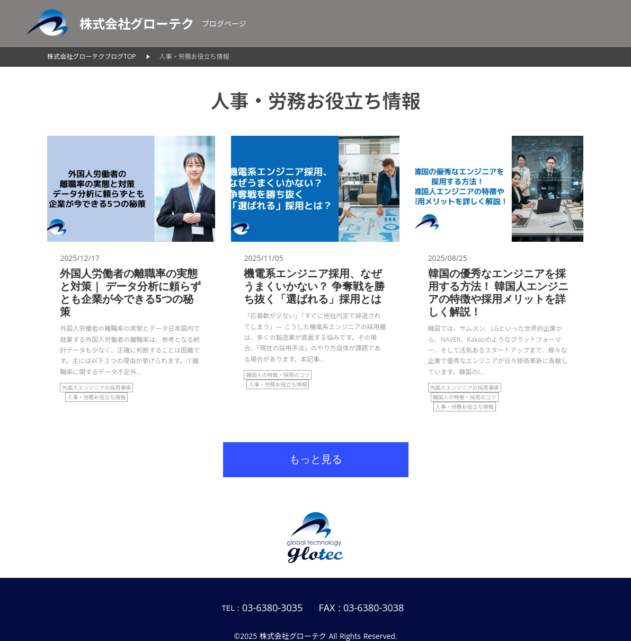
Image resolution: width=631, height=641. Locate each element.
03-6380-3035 (272, 607)
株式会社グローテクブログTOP (91, 56)
